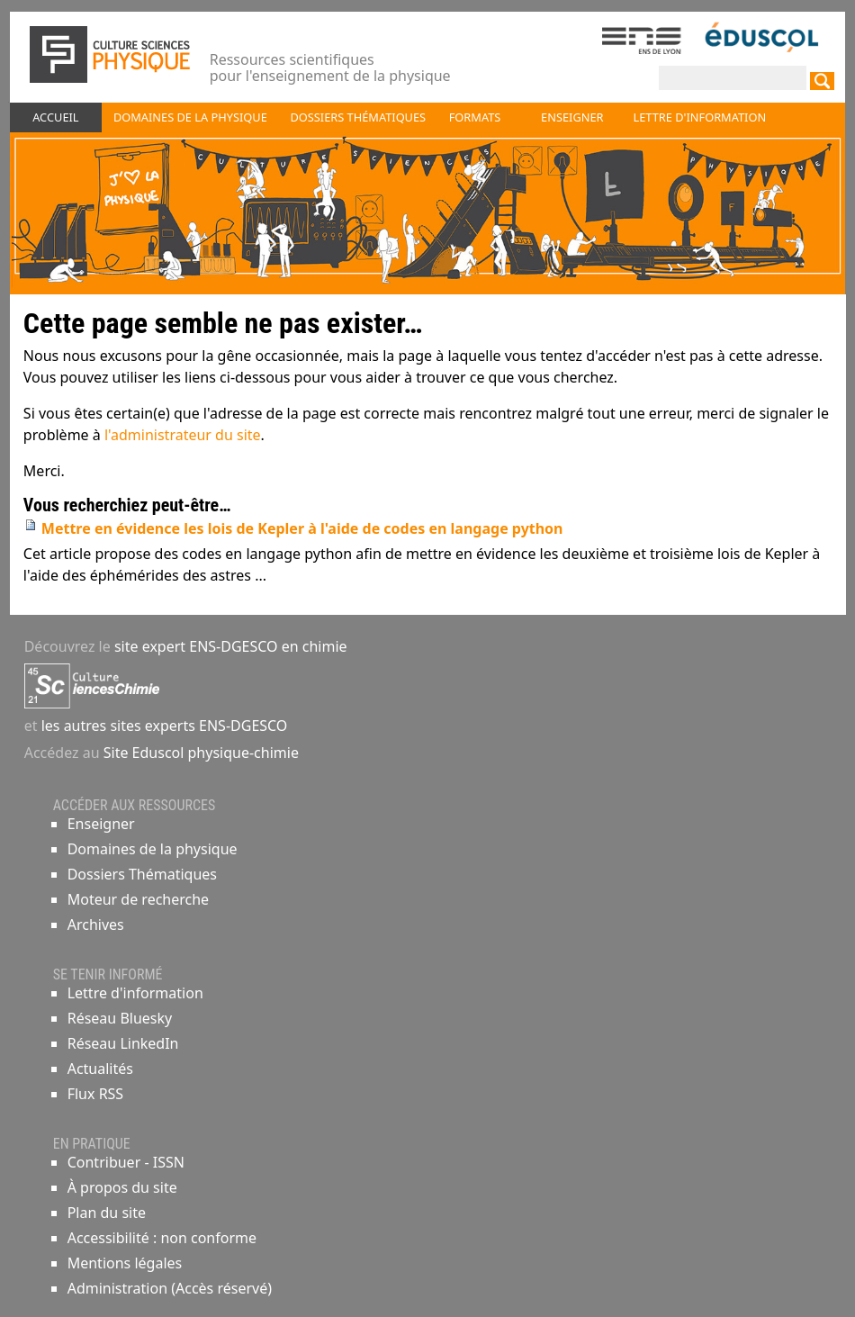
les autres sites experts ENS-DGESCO (163, 725)
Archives (96, 924)
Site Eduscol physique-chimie (201, 752)
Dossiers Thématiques (142, 874)
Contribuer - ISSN (126, 1162)
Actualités (100, 1068)
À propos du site (122, 1187)
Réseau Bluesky (120, 1018)
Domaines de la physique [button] (190, 117)
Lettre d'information (135, 993)
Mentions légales (125, 1263)
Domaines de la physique (153, 849)
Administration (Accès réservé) (170, 1288)
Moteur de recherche (138, 899)
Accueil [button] (55, 117)
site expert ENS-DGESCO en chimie (230, 646)
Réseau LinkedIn (123, 1043)
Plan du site (107, 1212)
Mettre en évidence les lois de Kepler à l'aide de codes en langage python (302, 528)
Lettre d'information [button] (700, 117)
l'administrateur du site (182, 435)
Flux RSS (95, 1094)
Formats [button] (475, 117)
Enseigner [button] (572, 117)
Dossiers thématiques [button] (358, 117)
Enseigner (101, 824)
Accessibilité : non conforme (162, 1238)
